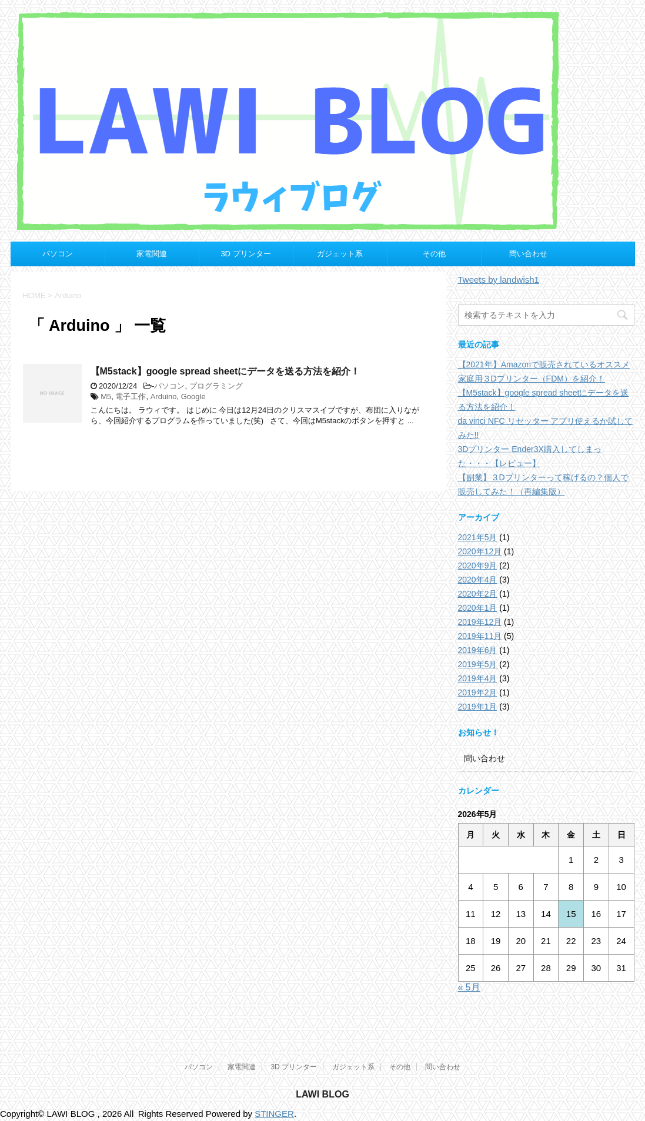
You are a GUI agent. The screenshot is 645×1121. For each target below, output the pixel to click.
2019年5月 (477, 664)
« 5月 (469, 987)
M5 (106, 396)
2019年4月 (477, 678)
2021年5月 (477, 537)
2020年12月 (480, 551)
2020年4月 (477, 579)
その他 (434, 253)
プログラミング (216, 386)
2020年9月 (477, 565)
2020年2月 (477, 593)
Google (193, 396)
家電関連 (151, 253)
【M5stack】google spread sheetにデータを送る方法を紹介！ (225, 371)
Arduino (164, 396)
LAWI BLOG (322, 1094)
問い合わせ (528, 253)
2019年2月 (477, 692)
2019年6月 (477, 650)
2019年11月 (480, 636)
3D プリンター (245, 253)
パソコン (57, 253)
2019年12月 (480, 622)
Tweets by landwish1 (498, 280)
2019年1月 (477, 706)
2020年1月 (477, 608)
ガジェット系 (340, 253)
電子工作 (130, 396)
